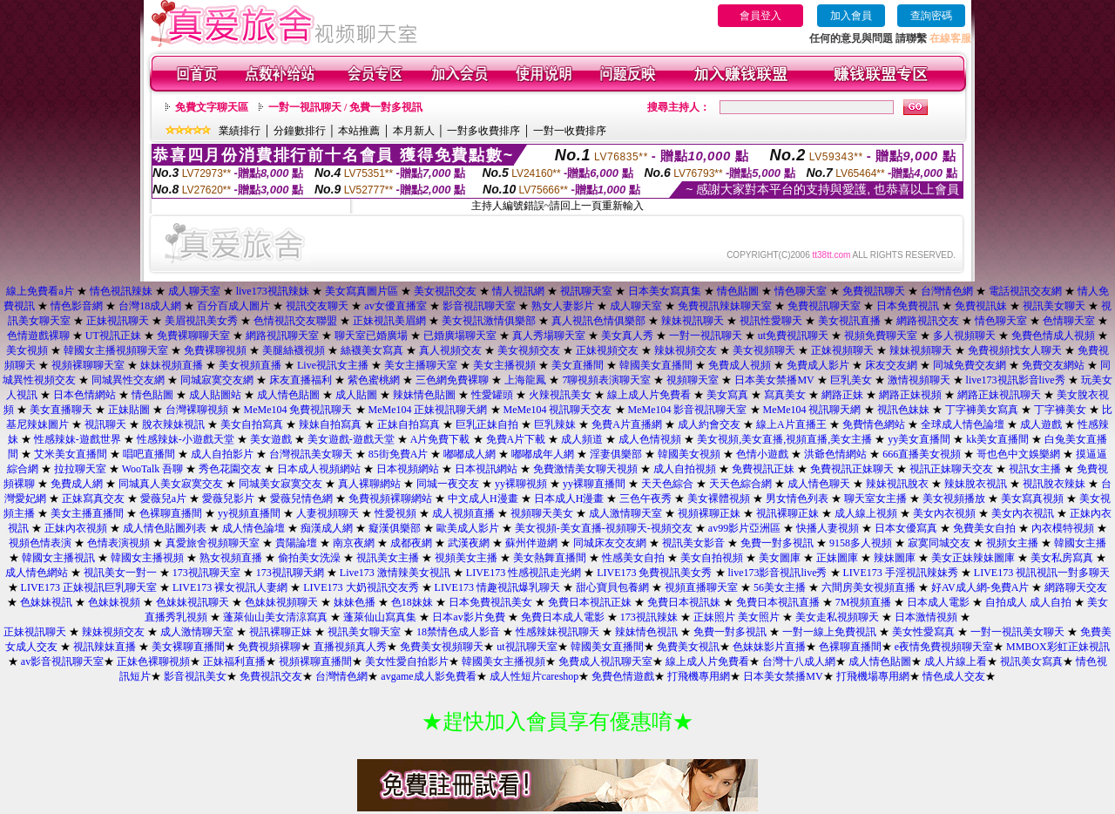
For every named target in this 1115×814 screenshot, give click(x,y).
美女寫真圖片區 (361, 291)
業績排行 (239, 131)
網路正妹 (842, 395)
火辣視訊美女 (560, 395)
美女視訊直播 (849, 321)
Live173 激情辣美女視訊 (395, 572)
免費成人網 (77, 484)
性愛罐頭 (492, 395)
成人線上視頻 (866, 513)
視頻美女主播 (466, 558)
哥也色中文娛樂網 (1018, 454)
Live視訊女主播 (332, 365)
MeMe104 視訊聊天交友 (557, 410)
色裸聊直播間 (170, 513)
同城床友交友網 (609, 543)
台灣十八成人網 (798, 661)
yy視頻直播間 (249, 513)
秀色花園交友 (230, 469)
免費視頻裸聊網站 (390, 498)
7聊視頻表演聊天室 (606, 380)
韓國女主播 (1080, 543)
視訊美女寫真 (1031, 661)
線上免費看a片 (39, 291)
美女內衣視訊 (1022, 513)
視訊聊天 (105, 424)
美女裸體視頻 (718, 498)
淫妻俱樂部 (616, 454)
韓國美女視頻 (689, 454)
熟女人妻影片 (562, 306)
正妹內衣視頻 (75, 528)
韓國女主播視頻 (147, 558)
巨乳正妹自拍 (487, 424)
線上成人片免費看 (649, 395)
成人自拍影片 (222, 454)
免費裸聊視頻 (215, 350)
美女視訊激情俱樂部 (489, 321)
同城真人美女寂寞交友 (170, 484)
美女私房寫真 (1062, 558)
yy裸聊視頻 (521, 484)
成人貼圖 (356, 395)
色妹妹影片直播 (769, 647)
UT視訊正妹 (113, 335)
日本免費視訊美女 (490, 602)
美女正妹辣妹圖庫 (973, 558)
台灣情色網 (947, 291)
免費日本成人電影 (563, 617)
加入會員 (851, 16)
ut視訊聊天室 (527, 647)
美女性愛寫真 (923, 632)
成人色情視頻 (649, 439)
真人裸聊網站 (369, 484)
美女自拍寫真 (251, 424)
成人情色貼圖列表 (164, 528)
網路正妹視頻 (910, 395)
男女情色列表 (797, 498)
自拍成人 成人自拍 (1028, 602)
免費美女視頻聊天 (441, 647)
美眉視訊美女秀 (201, 321)
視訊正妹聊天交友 (951, 469)
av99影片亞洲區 (744, 528)
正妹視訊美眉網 (389, 321)
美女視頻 (27, 350)
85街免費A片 (398, 454)
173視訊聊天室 (206, 572)
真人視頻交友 (450, 350)
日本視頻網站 (407, 469)
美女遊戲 (271, 439)
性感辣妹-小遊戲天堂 (185, 439)
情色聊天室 (800, 291)
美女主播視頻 (504, 365)
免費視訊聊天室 (824, 306)
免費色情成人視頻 (1053, 335)
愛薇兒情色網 (301, 498)
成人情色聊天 (818, 484)
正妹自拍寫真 (408, 424)
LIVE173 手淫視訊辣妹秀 (900, 572)
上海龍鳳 (525, 380)
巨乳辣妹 (555, 424)
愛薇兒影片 (228, 498)
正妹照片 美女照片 (736, 617)
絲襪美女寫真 (372, 350)
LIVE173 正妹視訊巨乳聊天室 (89, 587)
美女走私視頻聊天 (837, 617)
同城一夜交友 (447, 484)
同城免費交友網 (969, 365)
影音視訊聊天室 (479, 306)
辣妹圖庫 (895, 558)
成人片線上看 (955, 661)
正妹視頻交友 (607, 350)
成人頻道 (582, 439)
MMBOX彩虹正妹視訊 (1058, 647)
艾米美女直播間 (70, 454)
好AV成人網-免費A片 (980, 587)
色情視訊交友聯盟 (295, 321)
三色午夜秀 (645, 498)
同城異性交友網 (128, 380)
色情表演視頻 (118, 543)
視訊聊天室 (586, 291)
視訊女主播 (1035, 469)
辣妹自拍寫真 (330, 424)
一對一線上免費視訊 (829, 632)
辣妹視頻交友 (685, 350)
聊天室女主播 (875, 498)
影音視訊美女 (195, 676)
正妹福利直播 (234, 661)
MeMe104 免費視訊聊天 (298, 410)
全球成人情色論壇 (962, 424)
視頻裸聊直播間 (315, 661)
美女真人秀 (627, 335)
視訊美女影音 (693, 543)
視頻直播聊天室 (701, 587)
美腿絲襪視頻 (293, 350)
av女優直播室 (395, 306)
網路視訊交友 (927, 321)
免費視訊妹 (981, 306)
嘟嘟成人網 (469, 454)
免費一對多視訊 (777, 543)
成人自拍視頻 (684, 469)
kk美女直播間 (997, 439)
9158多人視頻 (860, 543)
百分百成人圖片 (233, 306)
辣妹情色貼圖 (424, 395)
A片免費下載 (440, 439)
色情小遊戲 (762, 454)
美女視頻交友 (528, 350)
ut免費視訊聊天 (793, 335)
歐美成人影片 (467, 528)
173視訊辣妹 (649, 617)
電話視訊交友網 (1025, 291)
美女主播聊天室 (420, 365)
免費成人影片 (818, 365)
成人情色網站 (36, 572)
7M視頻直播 (863, 602)
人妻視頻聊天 (327, 513)
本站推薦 (359, 131)
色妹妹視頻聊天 (281, 602)
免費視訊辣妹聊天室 (725, 306)
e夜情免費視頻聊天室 (944, 647)
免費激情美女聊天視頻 (585, 469)
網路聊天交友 (1075, 587)
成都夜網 (411, 543)
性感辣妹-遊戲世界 (77, 439)
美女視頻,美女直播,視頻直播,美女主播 (784, 439)
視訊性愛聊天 (771, 321)
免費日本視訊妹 (683, 602)
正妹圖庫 (837, 558)
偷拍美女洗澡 (309, 558)
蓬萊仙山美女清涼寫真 (275, 617)
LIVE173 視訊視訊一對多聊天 (1042, 572)
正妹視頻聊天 (842, 350)
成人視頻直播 (463, 513)
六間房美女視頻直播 (868, 587)
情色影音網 (77, 306)
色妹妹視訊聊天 (192, 602)
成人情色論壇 (253, 528)
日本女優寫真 (906, 528)
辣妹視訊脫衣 (897, 484)
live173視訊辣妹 (272, 291)
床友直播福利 (300, 380)
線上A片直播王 (791, 424)
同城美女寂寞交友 (280, 484)
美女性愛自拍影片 (407, 661)
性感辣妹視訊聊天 (557, 632)
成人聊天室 (194, 291)
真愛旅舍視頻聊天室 (213, 543)
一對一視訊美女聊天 (1017, 632)
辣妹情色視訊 (646, 632)
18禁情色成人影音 (458, 632)
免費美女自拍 (984, 528)
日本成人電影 (938, 602)
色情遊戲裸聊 (38, 335)
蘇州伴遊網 (531, 543)
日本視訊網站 (486, 469)
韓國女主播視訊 (58, 558)
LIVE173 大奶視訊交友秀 (360, 587)
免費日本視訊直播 (778, 602)
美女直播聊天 (61, 410)
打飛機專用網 (698, 676)
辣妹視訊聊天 (692, 321)
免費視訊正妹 (763, 469)
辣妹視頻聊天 (920, 350)
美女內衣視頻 (944, 513)
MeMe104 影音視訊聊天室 (687, 410)
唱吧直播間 (149, 454)
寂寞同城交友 (939, 543)
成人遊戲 (1041, 424)
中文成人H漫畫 (483, 498)
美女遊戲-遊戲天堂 (351, 439)
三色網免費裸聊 (452, 380)
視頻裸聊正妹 (709, 513)
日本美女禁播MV (774, 380)
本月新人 (414, 131)
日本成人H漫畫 (569, 498)
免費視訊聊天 (875, 291)
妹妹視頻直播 (171, 365)
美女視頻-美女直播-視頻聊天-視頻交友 (604, 528)
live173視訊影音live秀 (1015, 380)
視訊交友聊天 (317, 306)
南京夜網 (354, 543)
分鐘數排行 (300, 131)
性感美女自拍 (633, 558)
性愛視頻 (395, 513)
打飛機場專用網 (872, 676)
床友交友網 (891, 365)
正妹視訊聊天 (117, 321)
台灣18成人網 (149, 306)
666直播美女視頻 (921, 454)
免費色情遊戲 (622, 676)
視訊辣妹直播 (104, 647)
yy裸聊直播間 (594, 484)
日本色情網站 (84, 395)
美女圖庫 (780, 558)
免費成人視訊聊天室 (605, 661)
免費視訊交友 (271, 676)
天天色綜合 (667, 484)
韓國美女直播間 (656, 365)
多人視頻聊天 (964, 335)
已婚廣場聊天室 (460, 335)
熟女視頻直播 (230, 558)
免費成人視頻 (739, 365)
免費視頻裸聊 (269, 647)
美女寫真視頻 (1032, 498)
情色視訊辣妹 (121, 291)
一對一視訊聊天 (705, 335)
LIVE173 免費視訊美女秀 (654, 572)
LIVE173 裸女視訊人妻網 (229, 587)
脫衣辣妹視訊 (173, 424)
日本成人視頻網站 (319, 469)
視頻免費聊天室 (880, 335)
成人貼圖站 (215, 395)
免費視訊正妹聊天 (852, 469)
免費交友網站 (1053, 365)
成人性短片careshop (534, 676)
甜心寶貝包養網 (612, 587)
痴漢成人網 (327, 528)
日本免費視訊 (907, 306)
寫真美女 (785, 395)
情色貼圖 (738, 291)
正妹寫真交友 (93, 498)
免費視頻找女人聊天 (1015, 350)
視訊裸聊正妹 (787, 513)
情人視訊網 (518, 291)
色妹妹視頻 (114, 602)
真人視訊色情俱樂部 (598, 321)
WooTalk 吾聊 (153, 469)
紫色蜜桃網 (374, 380)
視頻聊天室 (692, 380)
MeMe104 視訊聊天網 (812, 410)
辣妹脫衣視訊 (975, 484)
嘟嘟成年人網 (542, 454)
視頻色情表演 (40, 543)
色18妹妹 (412, 602)
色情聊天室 (1069, 321)
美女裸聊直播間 (188, 647)
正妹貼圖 (129, 410)
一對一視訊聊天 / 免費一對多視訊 (345, 107)
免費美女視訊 (688, 647)
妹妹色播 (354, 602)
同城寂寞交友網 (216, 380)
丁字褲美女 (1060, 410)
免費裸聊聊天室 (193, 335)
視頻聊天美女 (541, 513)
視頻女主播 (1012, 543)
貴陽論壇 (296, 543)
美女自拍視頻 (711, 558)
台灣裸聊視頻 (197, 410)
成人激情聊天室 (625, 513)
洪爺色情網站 (835, 454)
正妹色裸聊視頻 (153, 661)
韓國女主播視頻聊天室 (116, 350)
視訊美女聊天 (1054, 306)
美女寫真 (727, 395)
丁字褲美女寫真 (981, 410)
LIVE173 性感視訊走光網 (523, 572)
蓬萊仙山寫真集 (379, 617)
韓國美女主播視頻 (503, 661)
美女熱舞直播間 (549, 558)
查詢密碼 (931, 16)
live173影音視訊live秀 (778, 572)
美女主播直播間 (87, 513)
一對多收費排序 (483, 131)
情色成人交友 (953, 676)
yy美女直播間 (919, 439)
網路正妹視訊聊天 (999, 395)
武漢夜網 (469, 543)
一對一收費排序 (569, 131)
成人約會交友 (709, 424)
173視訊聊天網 (290, 572)
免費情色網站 (873, 424)
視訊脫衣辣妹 (1054, 484)
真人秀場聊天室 (548, 335)
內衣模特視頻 (1062, 528)
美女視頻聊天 (764, 350)
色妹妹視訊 (46, 602)
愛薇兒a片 (163, 498)
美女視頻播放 (953, 498)
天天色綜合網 (740, 484)
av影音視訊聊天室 (62, 661)
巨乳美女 (851, 380)
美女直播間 (577, 365)
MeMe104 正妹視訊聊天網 (428, 410)
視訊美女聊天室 (364, 632)
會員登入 (760, 16)
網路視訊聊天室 (282, 335)
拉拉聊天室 (80, 469)
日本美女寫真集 (664, 291)
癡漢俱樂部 (394, 528)
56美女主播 (779, 587)
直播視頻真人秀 (350, 647)
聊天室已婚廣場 (371, 335)
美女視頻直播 (250, 365)
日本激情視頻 (926, 617)
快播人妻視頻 (827, 528)
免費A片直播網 (626, 424)
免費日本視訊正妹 (590, 602)
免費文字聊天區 (211, 107)
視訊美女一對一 (120, 572)
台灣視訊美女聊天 (311, 454)
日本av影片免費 (468, 617)
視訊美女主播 (387, 558)
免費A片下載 (516, 439)
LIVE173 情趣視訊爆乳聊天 (497, 587)
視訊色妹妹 (903, 410)
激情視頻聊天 (919, 380)
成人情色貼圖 (288, 395)
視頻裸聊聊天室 (88, 365)
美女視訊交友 (445, 291)
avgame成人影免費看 (428, 676)
